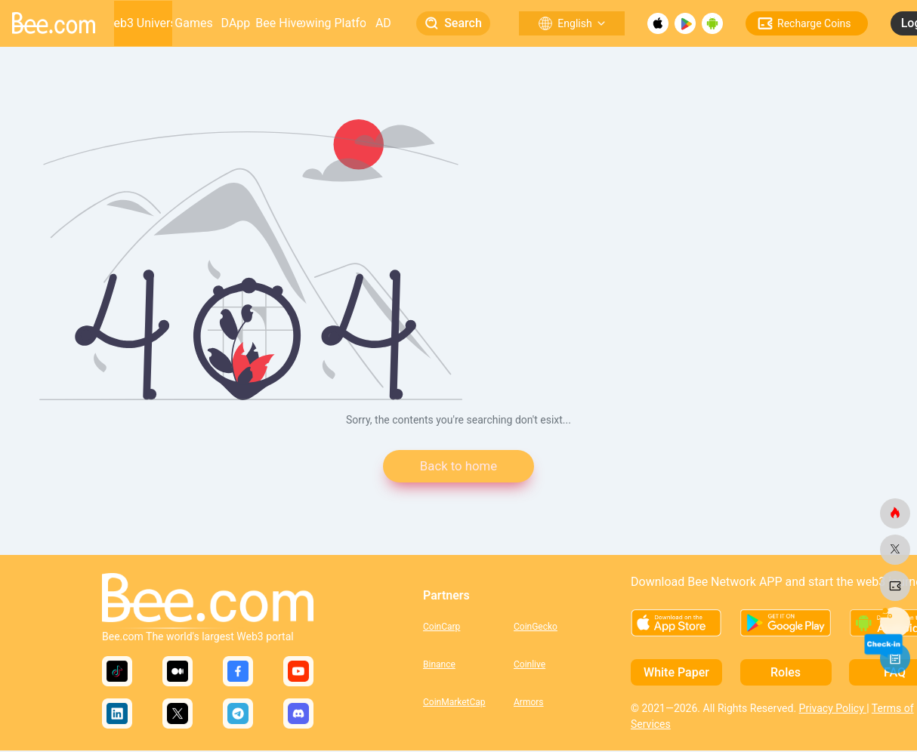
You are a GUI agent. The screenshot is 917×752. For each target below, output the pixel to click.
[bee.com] (895, 513)
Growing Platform (333, 23)
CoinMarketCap (454, 703)
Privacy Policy (833, 710)
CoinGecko (535, 628)
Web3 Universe (143, 23)
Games (193, 23)
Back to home (458, 467)
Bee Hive (278, 23)
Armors (529, 703)
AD (383, 23)
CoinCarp (441, 628)
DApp (236, 23)
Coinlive (529, 666)
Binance (439, 666)
